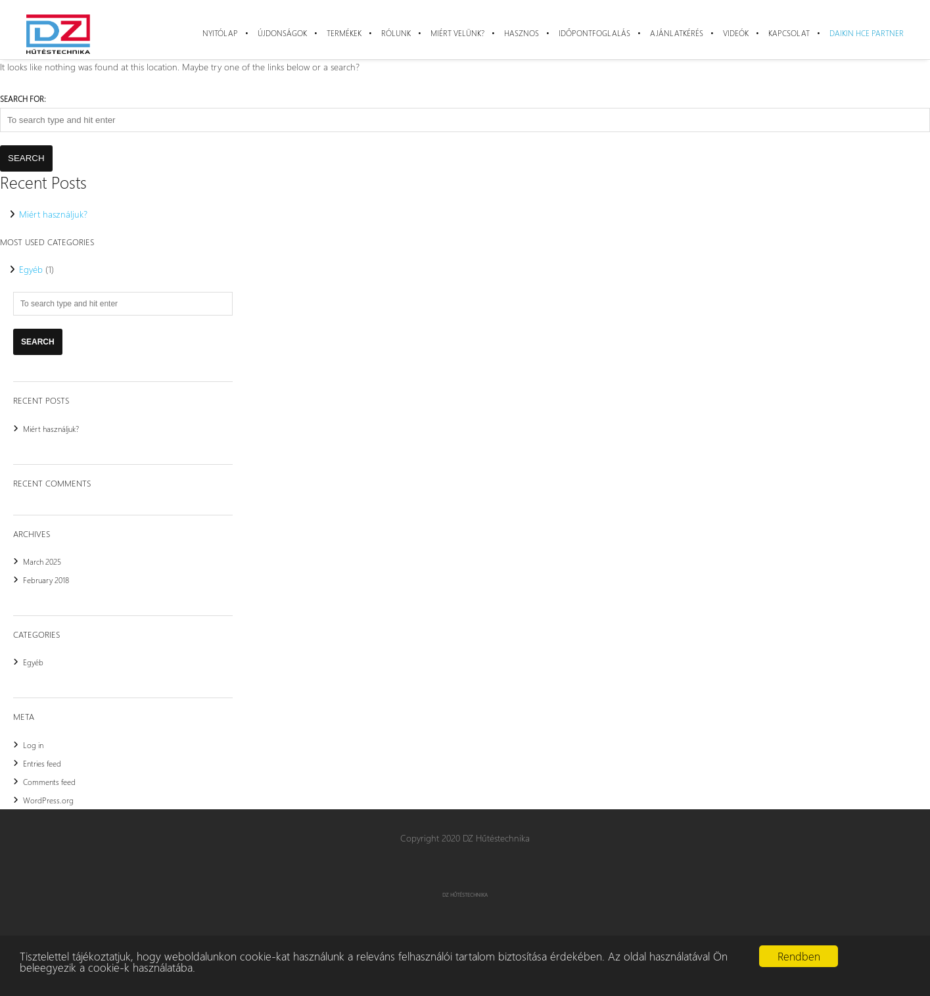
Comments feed (49, 781)
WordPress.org (48, 800)
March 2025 (42, 561)
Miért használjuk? (53, 214)
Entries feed (42, 763)
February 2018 (46, 580)
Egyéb (31, 269)
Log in (33, 745)
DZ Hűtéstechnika (465, 894)
